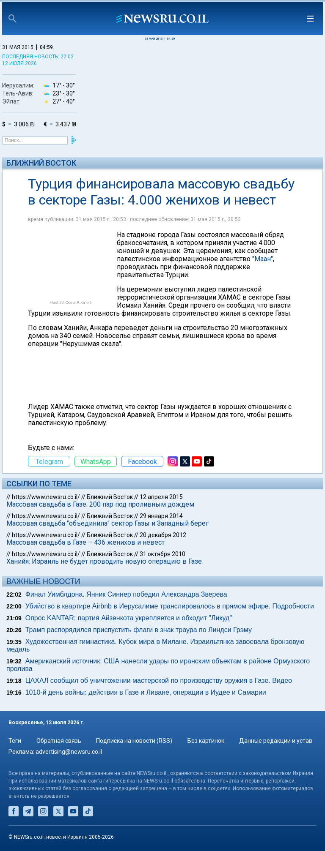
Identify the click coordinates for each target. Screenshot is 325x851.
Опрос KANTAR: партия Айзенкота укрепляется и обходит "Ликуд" (128, 618)
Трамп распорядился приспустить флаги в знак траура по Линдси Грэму (138, 629)
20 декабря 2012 (163, 535)
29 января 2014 (161, 516)
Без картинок (205, 740)
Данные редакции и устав (275, 740)
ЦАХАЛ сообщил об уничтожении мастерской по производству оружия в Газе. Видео (158, 680)
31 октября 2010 (162, 554)
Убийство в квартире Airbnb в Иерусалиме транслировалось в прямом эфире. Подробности (169, 606)
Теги (14, 740)
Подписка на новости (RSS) (134, 740)
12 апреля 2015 (161, 497)
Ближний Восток (41, 162)
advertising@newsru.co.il (69, 751)
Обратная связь (58, 740)
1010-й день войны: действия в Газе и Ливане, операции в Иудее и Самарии (145, 692)
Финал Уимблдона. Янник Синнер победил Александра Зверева (126, 594)
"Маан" (262, 259)
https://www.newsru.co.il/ (46, 497)
